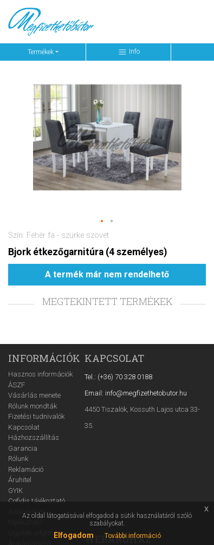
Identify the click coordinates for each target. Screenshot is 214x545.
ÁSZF (16, 385)
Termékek (41, 52)
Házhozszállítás (33, 437)
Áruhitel (19, 480)
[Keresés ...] (125, 22)
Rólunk (18, 459)
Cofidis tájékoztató (36, 501)
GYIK (15, 490)
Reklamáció (25, 469)
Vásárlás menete (34, 395)
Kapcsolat (24, 427)
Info (129, 52)
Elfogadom (74, 535)
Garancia (22, 448)
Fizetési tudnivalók (36, 416)
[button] (102, 221)
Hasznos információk (40, 374)
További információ (133, 536)
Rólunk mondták (32, 406)
